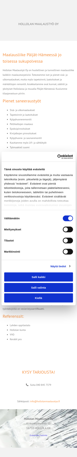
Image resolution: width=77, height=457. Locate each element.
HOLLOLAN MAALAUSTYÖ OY (38, 24)
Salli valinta (38, 287)
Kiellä (38, 297)
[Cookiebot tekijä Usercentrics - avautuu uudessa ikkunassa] (57, 156)
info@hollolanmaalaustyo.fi (45, 401)
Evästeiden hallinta (38, 435)
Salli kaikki (38, 277)
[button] (38, 385)
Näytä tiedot (58, 266)
